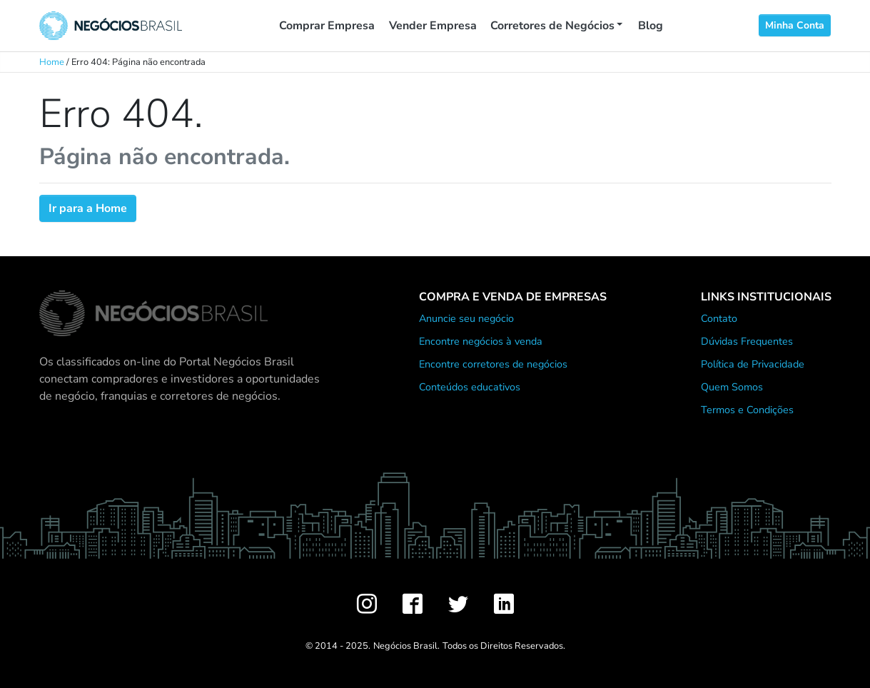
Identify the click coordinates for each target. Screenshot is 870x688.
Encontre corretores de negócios (493, 364)
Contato (719, 318)
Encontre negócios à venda (480, 341)
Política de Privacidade (752, 364)
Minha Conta (794, 25)
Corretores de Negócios (552, 26)
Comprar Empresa (327, 26)
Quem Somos (732, 387)
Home (51, 62)
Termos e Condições (747, 410)
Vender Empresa (433, 26)
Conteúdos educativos (469, 387)
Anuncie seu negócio (466, 318)
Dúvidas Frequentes (747, 341)
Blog (650, 26)
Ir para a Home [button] (88, 208)
